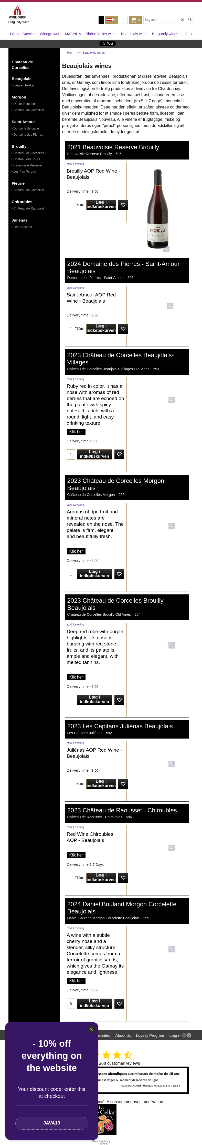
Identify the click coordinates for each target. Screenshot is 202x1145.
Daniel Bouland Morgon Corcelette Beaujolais (103, 918)
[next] (191, 34)
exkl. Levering (75, 163)
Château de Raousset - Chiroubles (94, 817)
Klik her (76, 432)
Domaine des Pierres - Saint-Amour (95, 278)
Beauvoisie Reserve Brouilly (89, 154)
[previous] (186, 34)
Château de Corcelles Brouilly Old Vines (99, 614)
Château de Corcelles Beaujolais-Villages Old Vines (108, 369)
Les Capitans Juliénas (84, 733)
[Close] (91, 1029)
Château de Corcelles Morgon (91, 495)
